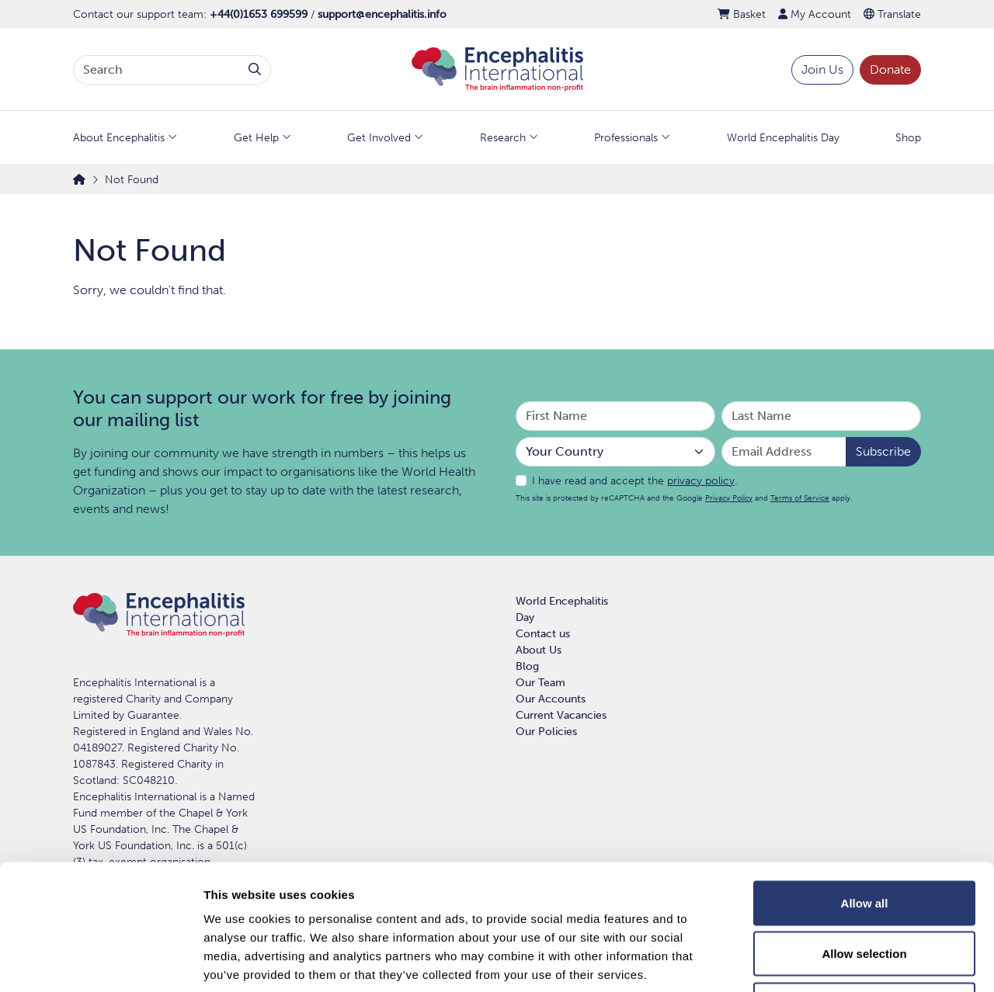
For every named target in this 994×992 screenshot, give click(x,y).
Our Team (540, 682)
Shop (908, 137)
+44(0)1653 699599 (259, 14)
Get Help (256, 137)
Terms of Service (799, 498)
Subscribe (883, 451)
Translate (892, 14)
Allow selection (864, 839)
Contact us (543, 633)
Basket (742, 14)
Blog (527, 666)
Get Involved (379, 137)
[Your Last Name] (821, 416)
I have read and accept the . (634, 480)
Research (503, 137)
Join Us (822, 69)
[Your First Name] (615, 416)
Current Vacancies (561, 715)
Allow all (864, 788)
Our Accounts (551, 699)
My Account (814, 14)
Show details (815, 961)
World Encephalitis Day (783, 137)
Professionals (626, 137)
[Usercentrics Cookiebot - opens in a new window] (101, 961)
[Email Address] (783, 452)
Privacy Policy (728, 498)
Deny (864, 890)
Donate (890, 69)
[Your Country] (615, 452)
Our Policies (546, 731)
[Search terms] (156, 70)
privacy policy (701, 480)
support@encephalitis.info (382, 14)
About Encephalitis (119, 137)
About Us (538, 650)
